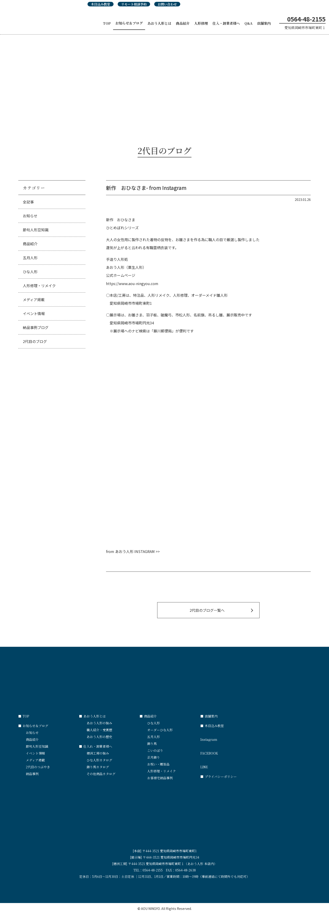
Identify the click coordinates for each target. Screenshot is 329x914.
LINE (230, 765)
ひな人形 (30, 271)
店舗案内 (264, 23)
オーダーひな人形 (160, 730)
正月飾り (153, 757)
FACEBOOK (230, 751)
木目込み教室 (100, 4)
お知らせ (30, 215)
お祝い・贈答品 (158, 764)
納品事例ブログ (35, 327)
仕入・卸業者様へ (226, 23)
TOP (107, 23)
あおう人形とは (159, 23)
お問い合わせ (167, 4)
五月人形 (30, 257)
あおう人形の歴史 (99, 737)
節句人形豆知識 (35, 229)
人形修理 (201, 23)
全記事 (28, 202)
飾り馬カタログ (98, 767)
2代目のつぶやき (38, 767)
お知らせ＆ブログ (129, 23)
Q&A (248, 23)
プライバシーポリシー (218, 776)
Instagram (230, 737)
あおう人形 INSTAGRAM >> (137, 551)
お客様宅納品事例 (160, 778)
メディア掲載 (34, 299)
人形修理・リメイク (39, 285)
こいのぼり (155, 750)
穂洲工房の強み (98, 753)
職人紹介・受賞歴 (99, 730)
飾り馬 (152, 743)
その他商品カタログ (101, 774)
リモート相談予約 (134, 4)
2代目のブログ (35, 341)
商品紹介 (183, 23)
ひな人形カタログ (99, 760)
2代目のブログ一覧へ (207, 610)
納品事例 (32, 774)
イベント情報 (34, 313)
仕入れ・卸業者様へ (95, 746)
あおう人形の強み (99, 723)
